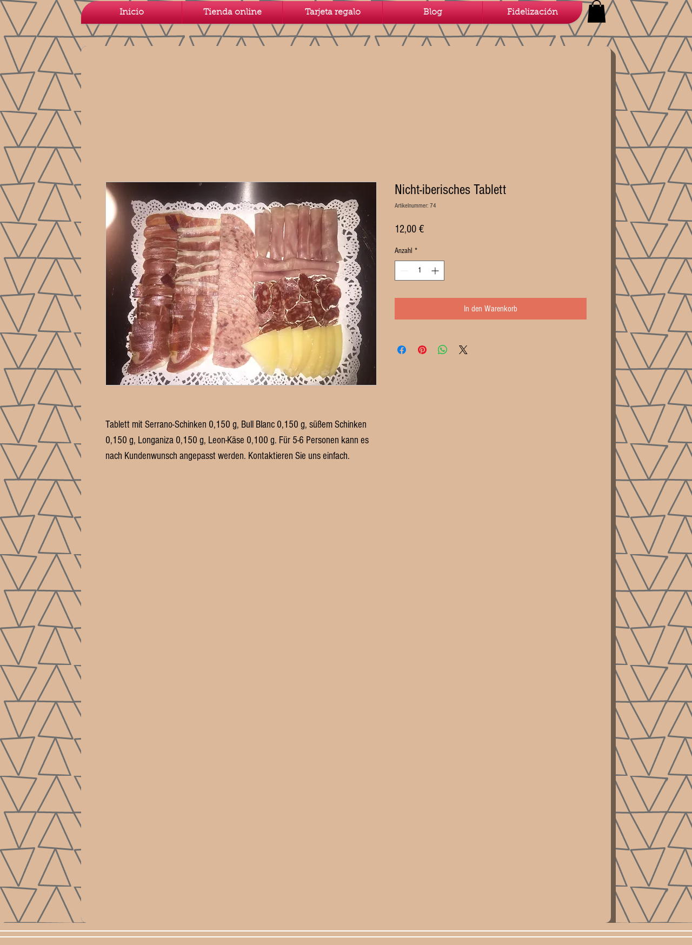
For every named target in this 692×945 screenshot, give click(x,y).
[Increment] (436, 270)
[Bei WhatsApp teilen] (442, 349)
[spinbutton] (419, 270)
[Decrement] (403, 270)
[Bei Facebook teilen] (401, 349)
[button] (596, 11)
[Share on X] (463, 349)
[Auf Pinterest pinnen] (422, 349)
